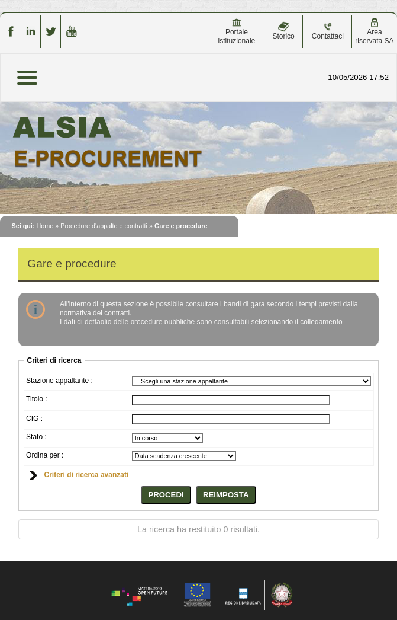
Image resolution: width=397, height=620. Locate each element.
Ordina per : (44, 455)
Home (44, 225)
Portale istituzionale (237, 31)
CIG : (34, 418)
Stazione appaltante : (59, 380)
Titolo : (36, 399)
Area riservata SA (374, 31)
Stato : (36, 437)
